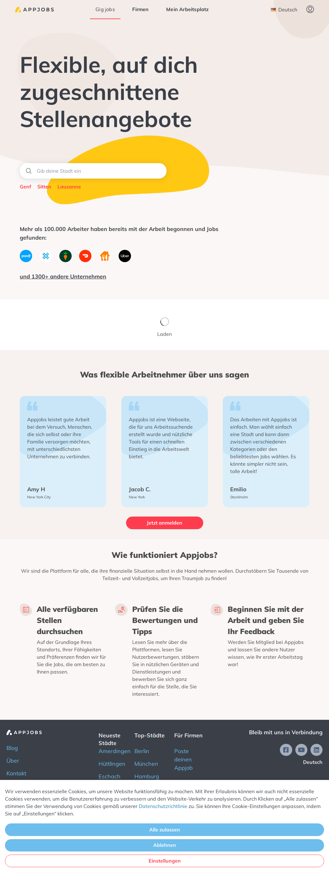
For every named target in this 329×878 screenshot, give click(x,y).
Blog (12, 748)
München (146, 763)
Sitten (44, 186)
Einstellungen (165, 861)
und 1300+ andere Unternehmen (63, 276)
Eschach (109, 776)
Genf (25, 186)
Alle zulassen (164, 829)
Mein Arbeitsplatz (187, 9)
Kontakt (16, 773)
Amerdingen (115, 751)
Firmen (140, 9)
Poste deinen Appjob (183, 759)
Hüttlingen (112, 763)
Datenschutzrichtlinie (163, 806)
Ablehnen (164, 845)
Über (12, 760)
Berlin (141, 751)
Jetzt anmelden (164, 523)
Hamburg (146, 776)
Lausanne (69, 186)
